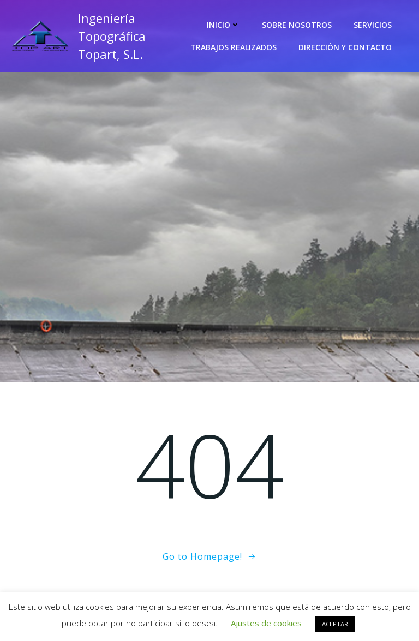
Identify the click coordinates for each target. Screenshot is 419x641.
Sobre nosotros (297, 25)
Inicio (223, 25)
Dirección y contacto (345, 47)
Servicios (373, 25)
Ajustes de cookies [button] (266, 623)
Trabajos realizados (233, 47)
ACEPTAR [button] (335, 624)
